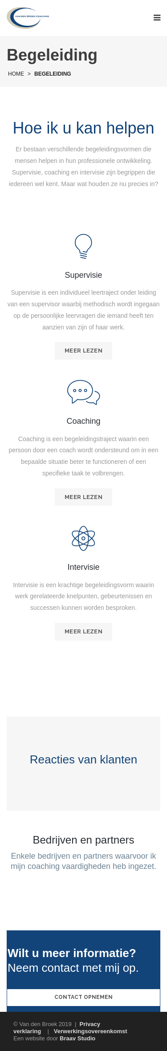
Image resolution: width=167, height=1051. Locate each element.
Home (16, 74)
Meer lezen (83, 350)
